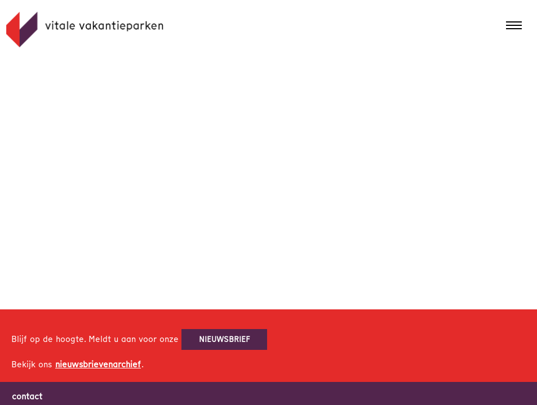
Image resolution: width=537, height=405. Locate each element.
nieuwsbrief (224, 339)
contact (27, 397)
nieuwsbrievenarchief (98, 364)
